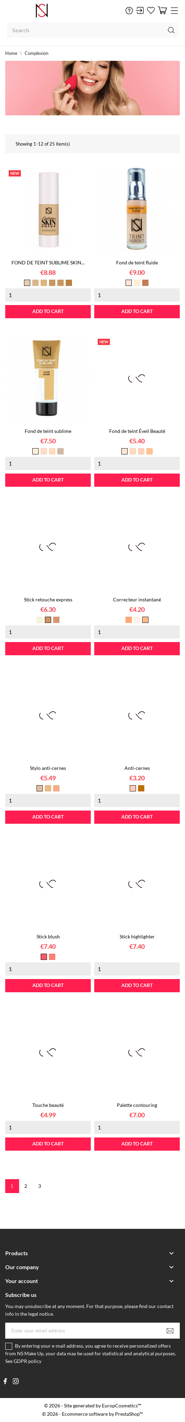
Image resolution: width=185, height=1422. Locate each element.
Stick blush (48, 936)
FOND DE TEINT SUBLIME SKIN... (48, 262)
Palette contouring (137, 1105)
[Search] (92, 30)
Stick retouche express (48, 599)
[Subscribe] (170, 1331)
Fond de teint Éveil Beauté (137, 431)
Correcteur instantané (137, 599)
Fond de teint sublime (48, 431)
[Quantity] (48, 295)
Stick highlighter (137, 936)
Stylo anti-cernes (48, 768)
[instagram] (16, 1381)
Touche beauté (48, 1105)
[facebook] (5, 1381)
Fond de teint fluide (137, 262)
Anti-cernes (137, 768)
